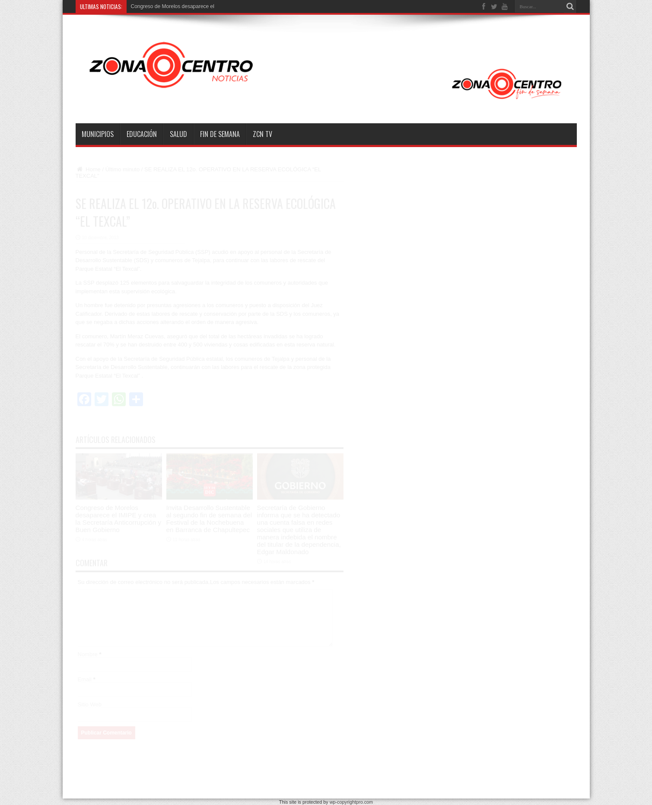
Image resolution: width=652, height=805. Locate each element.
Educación (142, 134)
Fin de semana (220, 134)
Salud (178, 134)
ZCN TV (262, 134)
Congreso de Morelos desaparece (170, 6)
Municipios (98, 134)
